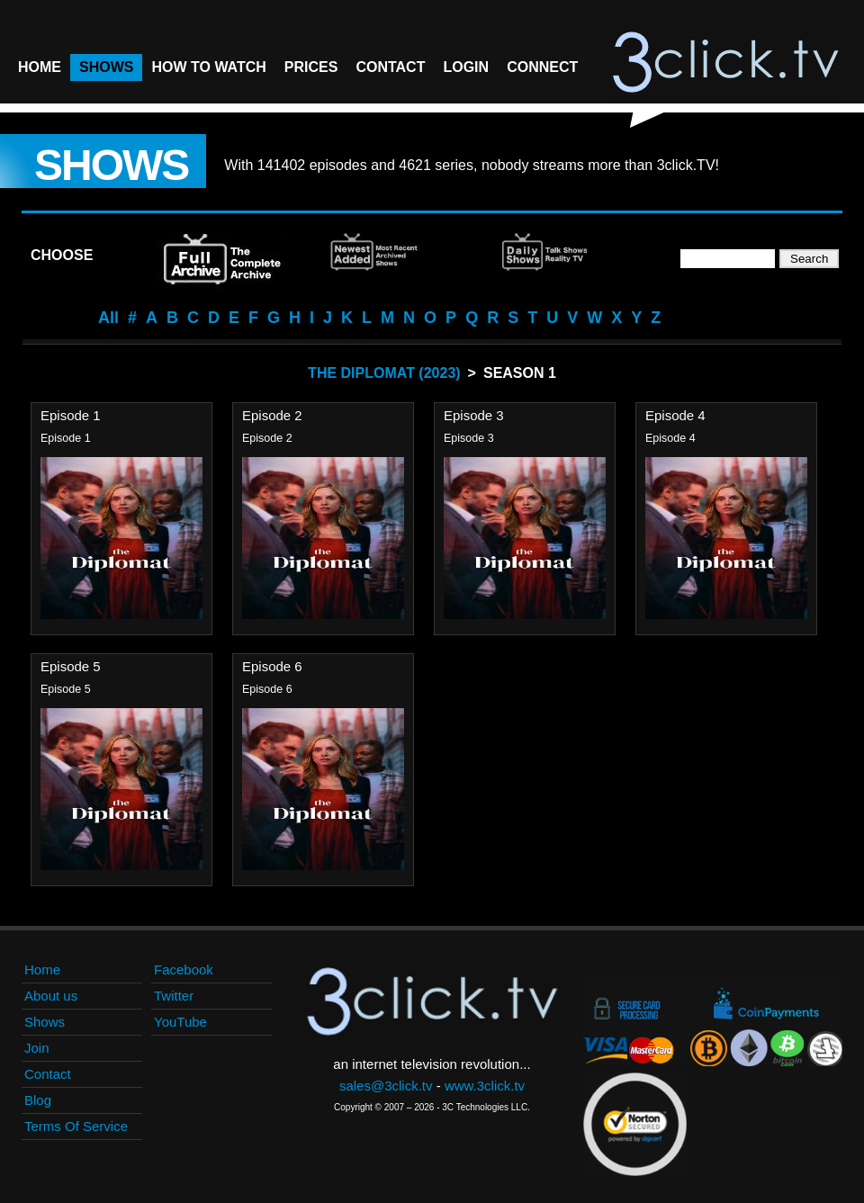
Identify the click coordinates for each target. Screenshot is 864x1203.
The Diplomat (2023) (384, 373)
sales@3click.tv (386, 1085)
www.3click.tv (485, 1085)
